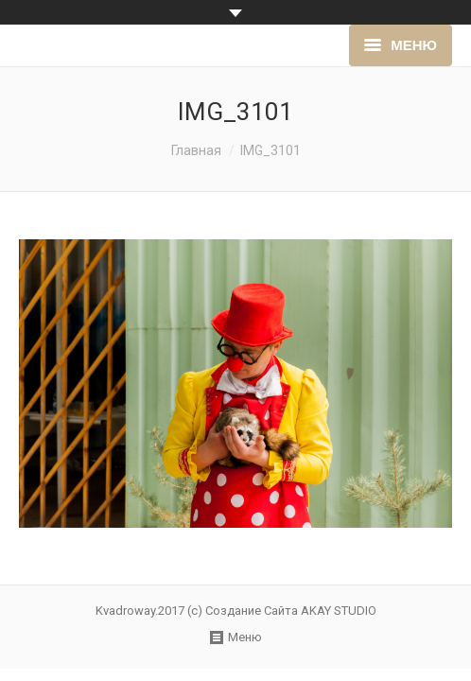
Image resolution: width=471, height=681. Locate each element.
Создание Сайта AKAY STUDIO (290, 610)
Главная (196, 150)
